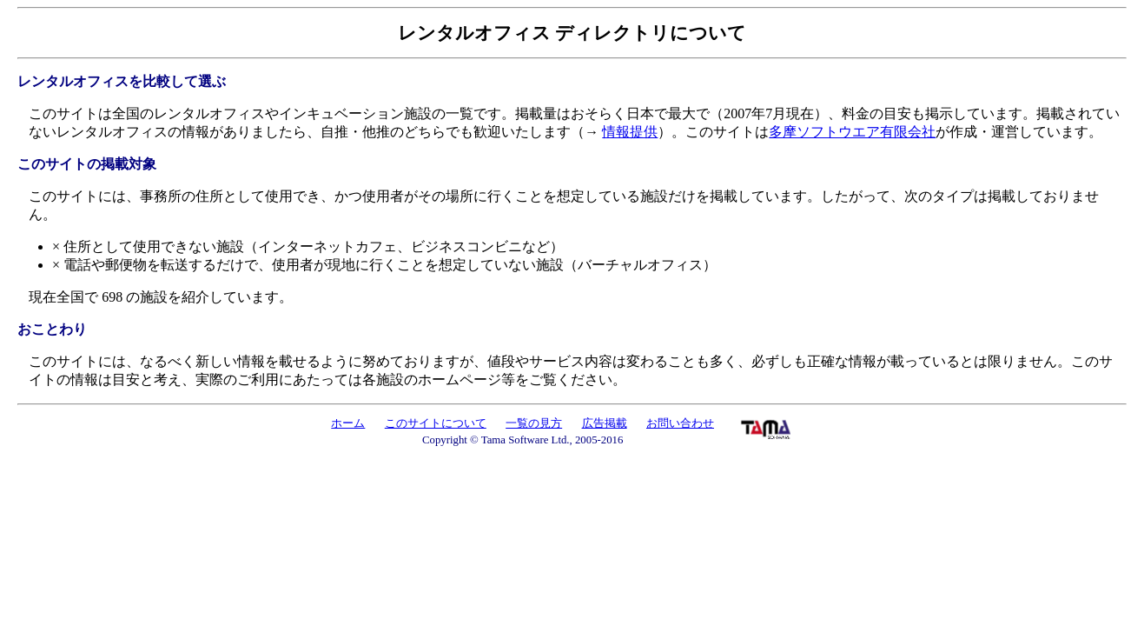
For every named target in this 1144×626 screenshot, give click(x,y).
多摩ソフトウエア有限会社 (852, 131)
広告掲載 (604, 423)
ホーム (348, 423)
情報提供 (630, 131)
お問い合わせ (680, 423)
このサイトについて (435, 423)
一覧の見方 (534, 423)
